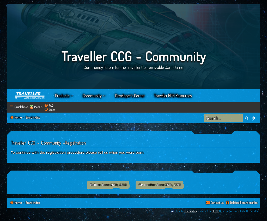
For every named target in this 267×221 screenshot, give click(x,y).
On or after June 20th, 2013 (160, 184)
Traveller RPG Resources (173, 95)
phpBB (215, 211)
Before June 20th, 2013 (108, 184)
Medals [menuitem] (38, 107)
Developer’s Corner (130, 95)
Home (30, 96)
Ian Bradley (190, 211)
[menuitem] (48, 105)
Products (62, 95)
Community (92, 95)
